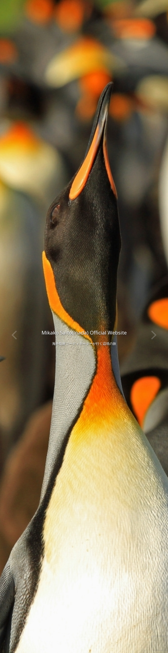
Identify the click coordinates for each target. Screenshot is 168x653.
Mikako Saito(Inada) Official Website (84, 332)
